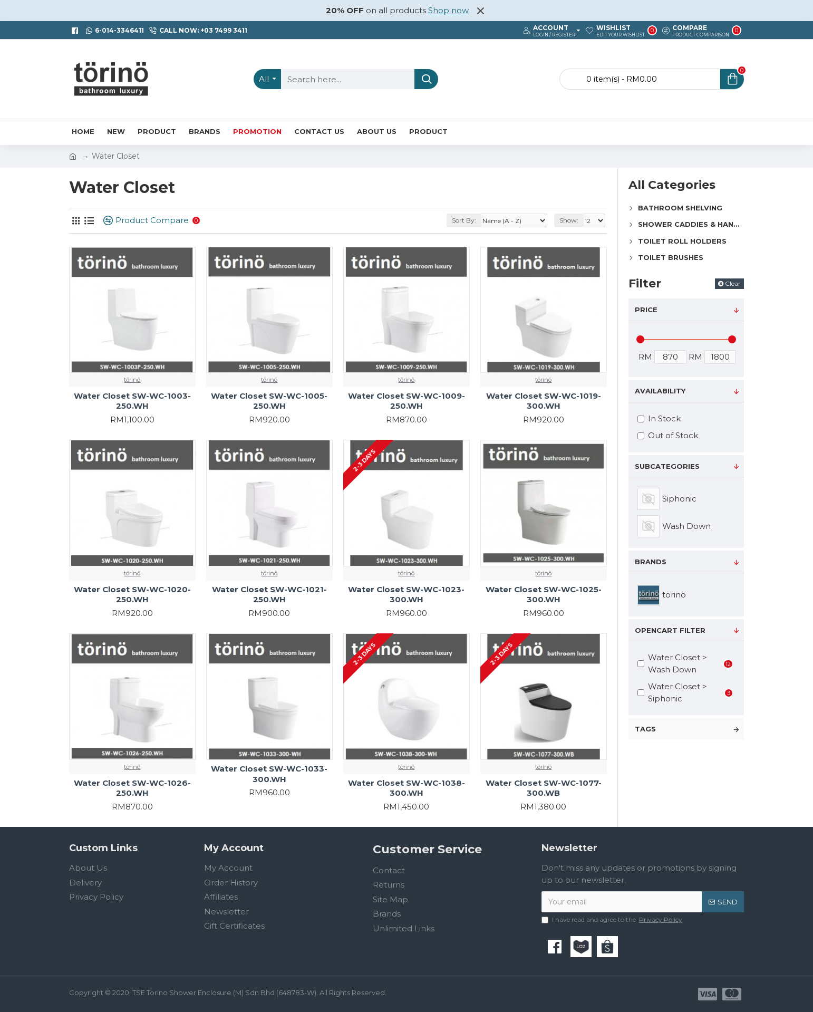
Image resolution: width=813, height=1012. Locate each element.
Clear (733, 283)
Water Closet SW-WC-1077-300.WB (544, 788)
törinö (132, 379)
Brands (650, 561)
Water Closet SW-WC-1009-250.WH (406, 401)
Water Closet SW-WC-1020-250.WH (132, 594)
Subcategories (667, 466)
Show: (568, 220)
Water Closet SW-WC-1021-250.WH (269, 594)
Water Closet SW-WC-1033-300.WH (269, 774)
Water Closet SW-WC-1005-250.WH (269, 401)
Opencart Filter (670, 630)
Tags (645, 729)
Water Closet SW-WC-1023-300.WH (406, 594)
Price (646, 309)
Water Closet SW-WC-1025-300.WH (544, 594)
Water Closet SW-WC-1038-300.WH (406, 788)
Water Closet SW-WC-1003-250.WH (132, 401)
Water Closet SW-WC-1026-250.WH (132, 788)
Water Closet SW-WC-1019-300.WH (543, 401)
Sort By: (464, 220)
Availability (660, 391)
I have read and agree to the (612, 919)
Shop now (448, 10)
